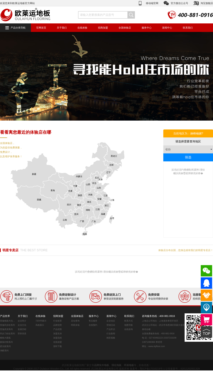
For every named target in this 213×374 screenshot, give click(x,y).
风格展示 (40, 325)
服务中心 (147, 27)
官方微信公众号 (179, 3)
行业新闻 (110, 333)
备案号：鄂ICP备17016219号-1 (147, 368)
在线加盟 (57, 342)
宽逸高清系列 (6, 329)
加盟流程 (57, 338)
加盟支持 (57, 333)
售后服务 (93, 321)
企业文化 (22, 325)
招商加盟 (103, 27)
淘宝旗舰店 (207, 3)
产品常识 (110, 329)
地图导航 (128, 325)
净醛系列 (4, 350)
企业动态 (110, 321)
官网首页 (41, 27)
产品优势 (57, 329)
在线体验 (82, 27)
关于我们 (62, 27)
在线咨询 (128, 329)
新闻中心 (167, 27)
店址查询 (75, 321)
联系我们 (188, 27)
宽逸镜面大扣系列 (8, 321)
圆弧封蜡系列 (6, 342)
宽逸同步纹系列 (7, 325)
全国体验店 (125, 27)
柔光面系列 (5, 346)
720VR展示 (41, 321)
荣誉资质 (22, 333)
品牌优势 (57, 325)
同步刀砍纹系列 (7, 333)
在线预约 (93, 325)
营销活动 (110, 325)
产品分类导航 (18, 27)
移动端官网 (152, 3)
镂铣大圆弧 (5, 338)
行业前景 (57, 321)
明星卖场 (75, 325)
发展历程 (22, 329)
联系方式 (128, 321)
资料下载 (57, 346)
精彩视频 (110, 338)
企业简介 (22, 321)
